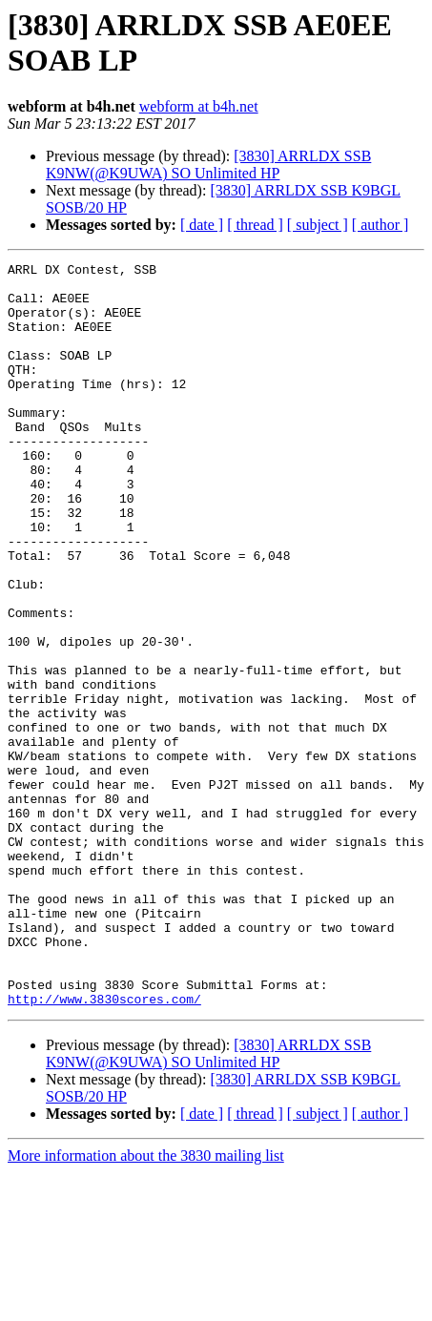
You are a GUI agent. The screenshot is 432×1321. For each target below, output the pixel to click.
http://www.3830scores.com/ (104, 1147)
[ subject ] (317, 225)
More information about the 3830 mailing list (146, 1304)
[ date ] (201, 225)
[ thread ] (255, 225)
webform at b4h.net (198, 106)
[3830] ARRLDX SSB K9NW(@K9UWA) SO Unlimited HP (208, 164)
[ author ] (380, 225)
